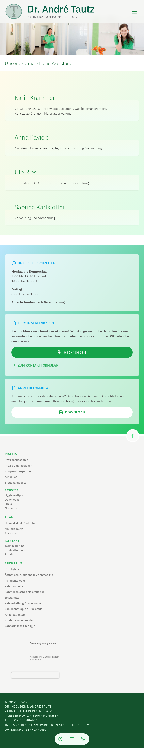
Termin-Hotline (15, 546)
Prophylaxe (12, 569)
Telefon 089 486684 (21, 720)
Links (8, 504)
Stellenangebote (15, 482)
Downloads (12, 499)
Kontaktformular (15, 550)
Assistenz (11, 533)
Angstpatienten (15, 614)
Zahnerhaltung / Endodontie (23, 603)
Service (12, 490)
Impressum (80, 725)
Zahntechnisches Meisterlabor (24, 592)
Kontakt (12, 541)
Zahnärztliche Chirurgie (20, 626)
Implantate (12, 597)
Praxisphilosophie (16, 460)
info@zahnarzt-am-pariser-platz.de (37, 725)
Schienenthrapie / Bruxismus (23, 609)
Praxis (11, 454)
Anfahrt (10, 554)
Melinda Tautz (14, 529)
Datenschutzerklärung (26, 729)
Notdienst (11, 508)
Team (9, 517)
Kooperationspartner (18, 471)
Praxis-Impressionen (18, 465)
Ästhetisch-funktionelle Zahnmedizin (29, 575)
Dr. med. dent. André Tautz (22, 523)
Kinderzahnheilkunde (19, 620)
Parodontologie (15, 580)
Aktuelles (11, 477)
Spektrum (13, 563)
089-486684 (75, 352)
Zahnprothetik (14, 586)
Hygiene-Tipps (14, 495)
